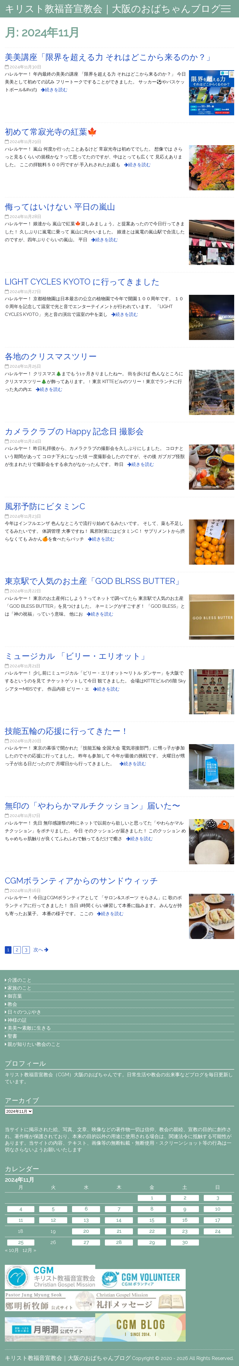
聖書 (12, 1036)
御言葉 (15, 996)
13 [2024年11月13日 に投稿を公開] (86, 1220)
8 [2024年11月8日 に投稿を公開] (151, 1209)
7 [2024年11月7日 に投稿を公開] (119, 1209)
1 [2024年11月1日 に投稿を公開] (152, 1198)
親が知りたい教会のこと (34, 1044)
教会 (12, 1004)
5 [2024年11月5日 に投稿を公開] (53, 1209)
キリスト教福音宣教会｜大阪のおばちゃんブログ (113, 8)
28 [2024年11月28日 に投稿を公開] (119, 1242)
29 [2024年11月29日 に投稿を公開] (152, 1242)
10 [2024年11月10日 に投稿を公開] (217, 1209)
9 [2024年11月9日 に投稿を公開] (184, 1209)
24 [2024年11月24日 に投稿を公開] (218, 1231)
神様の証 (17, 1020)
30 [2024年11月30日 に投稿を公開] (185, 1242)
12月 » (29, 1250)
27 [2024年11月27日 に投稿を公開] (86, 1242)
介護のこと (20, 980)
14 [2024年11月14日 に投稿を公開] (118, 1220)
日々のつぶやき (24, 1012)
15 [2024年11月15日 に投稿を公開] (151, 1220)
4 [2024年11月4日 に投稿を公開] (20, 1209)
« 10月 (12, 1250)
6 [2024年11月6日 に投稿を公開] (86, 1209)
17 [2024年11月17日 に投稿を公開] (217, 1220)
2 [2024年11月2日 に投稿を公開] (185, 1198)
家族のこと (20, 988)
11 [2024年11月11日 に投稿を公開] (21, 1220)
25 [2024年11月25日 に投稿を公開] (21, 1242)
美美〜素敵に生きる (29, 1028)
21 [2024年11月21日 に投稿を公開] (119, 1231)
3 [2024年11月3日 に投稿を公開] (217, 1198)
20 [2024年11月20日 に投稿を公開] (86, 1231)
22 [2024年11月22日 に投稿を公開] (152, 1231)
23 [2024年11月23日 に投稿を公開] (184, 1231)
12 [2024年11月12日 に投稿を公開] (53, 1220)
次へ (38, 950)
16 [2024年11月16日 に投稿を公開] (184, 1220)
